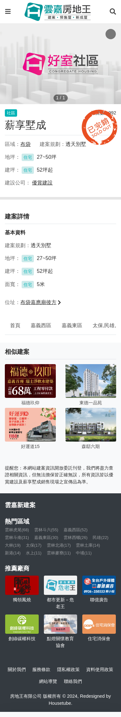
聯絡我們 (73, 681)
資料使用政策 (99, 669)
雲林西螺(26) (76, 537)
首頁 (15, 325)
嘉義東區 (72, 325)
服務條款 (41, 669)
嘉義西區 (41, 325)
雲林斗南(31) (17, 537)
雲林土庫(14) (88, 545)
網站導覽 (48, 681)
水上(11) (34, 553)
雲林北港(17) (59, 545)
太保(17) (34, 545)
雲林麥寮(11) (59, 553)
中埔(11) (84, 553)
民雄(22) (100, 537)
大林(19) (13, 545)
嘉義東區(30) (46, 537)
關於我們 (17, 669)
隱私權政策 (68, 669)
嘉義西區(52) (76, 529)
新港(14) (13, 553)
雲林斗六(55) (46, 529)
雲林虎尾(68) (17, 529)
